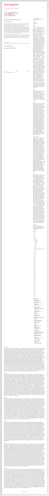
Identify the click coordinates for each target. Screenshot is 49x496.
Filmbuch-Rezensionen (37, 315)
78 (34, 238)
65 (34, 264)
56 (34, 275)
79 (34, 237)
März (35, 246)
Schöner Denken (36, 341)
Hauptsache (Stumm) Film (37, 320)
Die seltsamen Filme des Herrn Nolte (38, 332)
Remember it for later (37, 322)
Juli (35, 243)
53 (34, 278)
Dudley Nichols (35, 96)
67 (34, 262)
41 (34, 292)
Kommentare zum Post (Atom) (10, 72)
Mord (17, 43)
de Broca (9, 43)
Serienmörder (28, 43)
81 (34, 235)
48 (34, 284)
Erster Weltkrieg (35, 228)
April (35, 245)
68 (34, 261)
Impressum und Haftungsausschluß (38, 19)
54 (34, 277)
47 (34, 285)
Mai (35, 244)
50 (34, 282)
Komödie (13, 43)
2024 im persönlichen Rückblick (37, 311)
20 (34, 296)
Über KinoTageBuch (36, 18)
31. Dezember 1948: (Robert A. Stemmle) (11, 13)
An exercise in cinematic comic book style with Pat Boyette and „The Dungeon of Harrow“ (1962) (39, 309)
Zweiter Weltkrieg (35, 229)
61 (34, 269)
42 (34, 291)
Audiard (7, 43)
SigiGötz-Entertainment (37, 340)
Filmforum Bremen (36, 302)
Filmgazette (35, 337)
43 (34, 290)
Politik (21, 43)
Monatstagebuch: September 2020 (38, 325)
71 (34, 257)
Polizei (23, 43)
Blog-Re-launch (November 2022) (38, 321)
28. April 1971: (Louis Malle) (10, 15)
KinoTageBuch (11, 4)
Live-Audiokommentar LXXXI (37, 300)
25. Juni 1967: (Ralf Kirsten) (11, 12)
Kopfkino (35, 324)
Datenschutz (35, 20)
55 (34, 276)
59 (34, 271)
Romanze (25, 43)
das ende (35, 323)
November (36, 239)
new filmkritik (36, 304)
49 (34, 283)
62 (34, 268)
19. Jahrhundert (37, 227)
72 (34, 256)
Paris (19, 43)
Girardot (11, 43)
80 (34, 236)
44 (34, 289)
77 (34, 250)
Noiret (18, 43)
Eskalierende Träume (37, 307)
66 (34, 263)
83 (34, 232)
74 (34, 254)
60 (34, 270)
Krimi (15, 43)
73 (34, 255)
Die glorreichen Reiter (36, 330)
